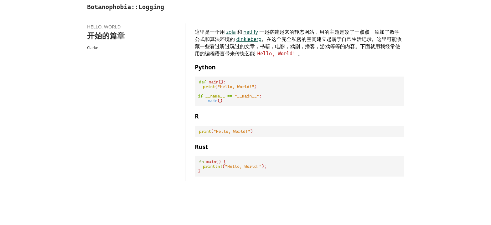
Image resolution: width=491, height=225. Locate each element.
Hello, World (104, 26)
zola (231, 31)
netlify (250, 31)
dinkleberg (249, 39)
